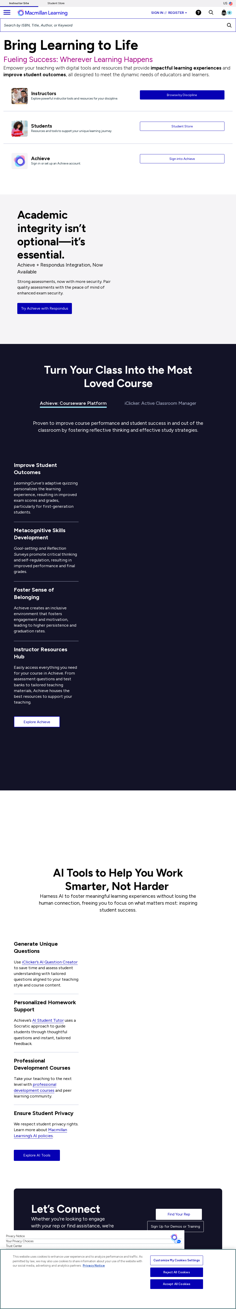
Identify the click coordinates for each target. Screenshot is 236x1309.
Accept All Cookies (176, 1284)
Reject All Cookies (176, 1272)
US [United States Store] (228, 3)
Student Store (56, 3)
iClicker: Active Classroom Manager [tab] (160, 403)
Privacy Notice (15, 1236)
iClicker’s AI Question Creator (50, 962)
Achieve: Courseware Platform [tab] (73, 403)
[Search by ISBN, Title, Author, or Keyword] (111, 25)
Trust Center (14, 1246)
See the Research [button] (44, 828)
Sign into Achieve (182, 159)
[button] (211, 12)
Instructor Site (19, 3)
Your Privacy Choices (19, 1241)
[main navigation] (7, 12)
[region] (118, 1279)
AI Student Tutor (48, 1020)
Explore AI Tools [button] (36, 1155)
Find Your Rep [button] (179, 1214)
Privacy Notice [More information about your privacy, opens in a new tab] (94, 1265)
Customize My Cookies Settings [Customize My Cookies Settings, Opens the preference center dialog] (176, 1260)
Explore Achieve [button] (37, 722)
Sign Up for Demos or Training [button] (175, 1226)
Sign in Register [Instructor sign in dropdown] (169, 13)
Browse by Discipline (182, 95)
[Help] (198, 12)
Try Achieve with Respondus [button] (44, 308)
